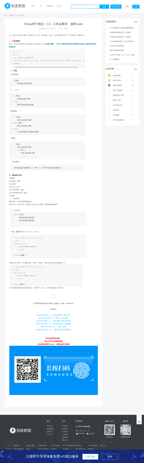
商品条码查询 (120, 85)
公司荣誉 (65, 434)
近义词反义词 (121, 105)
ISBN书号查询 (55, 445)
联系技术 (92, 433)
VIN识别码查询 (93, 445)
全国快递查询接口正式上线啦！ (121, 32)
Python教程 (20, 15)
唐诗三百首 (121, 100)
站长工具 (50, 434)
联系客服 (81, 433)
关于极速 (65, 426)
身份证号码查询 (43, 449)
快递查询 (16, 445)
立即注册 (90, 456)
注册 (135, 6)
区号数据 (121, 115)
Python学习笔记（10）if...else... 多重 (122, 55)
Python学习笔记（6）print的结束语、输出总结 (54, 315)
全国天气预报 (30, 445)
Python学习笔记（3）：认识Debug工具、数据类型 (54, 324)
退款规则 (65, 437)
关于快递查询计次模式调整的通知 (121, 28)
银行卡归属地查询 (69, 445)
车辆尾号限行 (42, 445)
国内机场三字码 (121, 95)
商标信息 (78, 445)
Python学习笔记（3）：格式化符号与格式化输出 (54, 321)
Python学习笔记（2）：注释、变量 (54, 327)
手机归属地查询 (19, 449)
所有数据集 (50, 429)
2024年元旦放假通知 (117, 46)
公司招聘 (65, 431)
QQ (139, 416)
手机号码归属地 (121, 120)
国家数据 (91, 449)
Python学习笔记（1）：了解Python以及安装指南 (54, 329)
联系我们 (65, 429)
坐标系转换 (120, 75)
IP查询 (28, 449)
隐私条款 (65, 440)
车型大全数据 (121, 90)
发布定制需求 (116, 6)
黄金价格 (66, 449)
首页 (33, 6)
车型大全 (103, 445)
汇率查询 (53, 449)
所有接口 (50, 426)
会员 (59, 6)
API (41, 6)
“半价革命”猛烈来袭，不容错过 (121, 37)
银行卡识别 (120, 80)
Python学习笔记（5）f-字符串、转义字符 (54, 318)
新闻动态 (12, 15)
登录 (127, 6)
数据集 (50, 6)
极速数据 (15, 6)
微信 (139, 421)
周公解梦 (121, 110)
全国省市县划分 (80, 449)
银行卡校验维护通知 (117, 50)
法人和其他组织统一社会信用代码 (121, 41)
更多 (135, 22)
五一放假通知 (114, 59)
